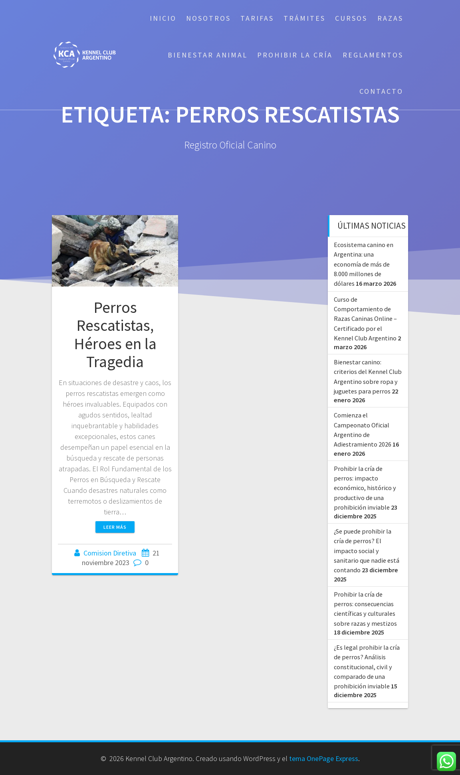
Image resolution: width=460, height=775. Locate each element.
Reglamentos (373, 54)
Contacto (381, 91)
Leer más (115, 527)
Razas (390, 18)
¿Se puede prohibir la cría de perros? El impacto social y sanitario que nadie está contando (366, 550)
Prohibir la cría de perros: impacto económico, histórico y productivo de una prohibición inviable (365, 488)
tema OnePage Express (323, 758)
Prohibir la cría (295, 54)
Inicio (163, 18)
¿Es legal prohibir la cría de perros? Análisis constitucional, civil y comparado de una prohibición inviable (367, 666)
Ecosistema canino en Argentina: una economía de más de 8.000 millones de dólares (363, 264)
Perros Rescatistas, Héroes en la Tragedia (115, 334)
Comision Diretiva (109, 553)
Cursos (351, 18)
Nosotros (208, 18)
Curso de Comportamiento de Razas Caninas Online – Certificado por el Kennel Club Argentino (365, 318)
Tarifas (257, 18)
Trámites (304, 18)
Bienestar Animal (208, 54)
